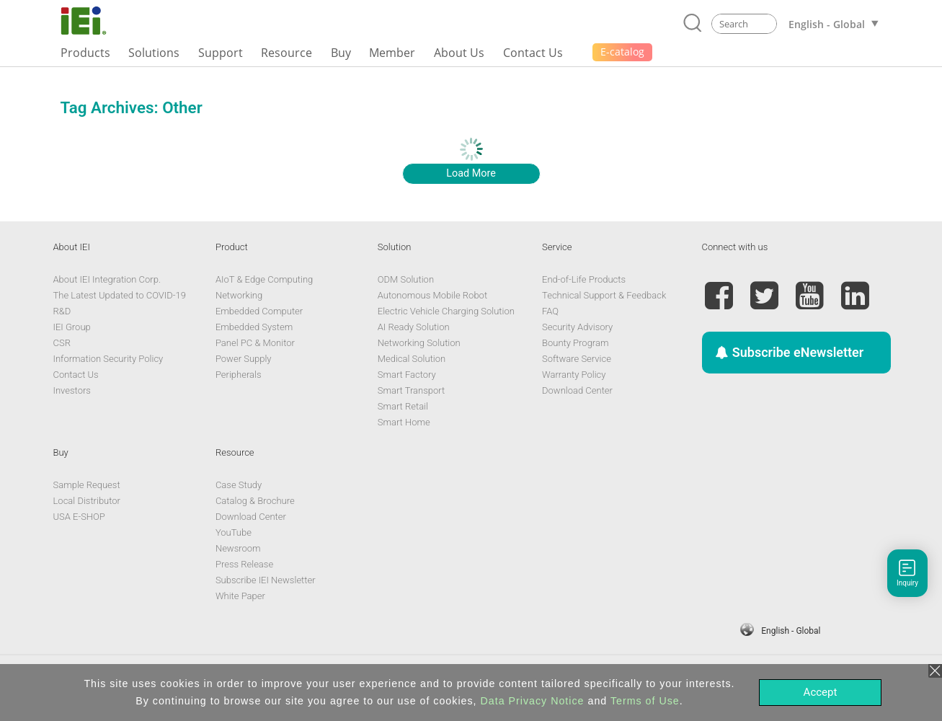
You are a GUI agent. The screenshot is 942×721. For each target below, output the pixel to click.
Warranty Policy (573, 374)
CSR (62, 342)
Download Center (577, 390)
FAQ (550, 311)
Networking (238, 295)
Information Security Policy (108, 358)
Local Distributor (86, 500)
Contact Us (76, 374)
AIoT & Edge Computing (264, 279)
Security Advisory (577, 327)
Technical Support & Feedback (604, 295)
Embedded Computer (259, 311)
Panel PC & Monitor (255, 342)
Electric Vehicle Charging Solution (446, 311)
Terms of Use (645, 701)
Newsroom (238, 548)
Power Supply (243, 358)
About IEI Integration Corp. (107, 279)
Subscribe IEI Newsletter (265, 580)
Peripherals (238, 374)
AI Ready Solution (414, 327)
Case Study (238, 484)
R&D (62, 311)
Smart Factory (407, 374)
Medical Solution (411, 358)
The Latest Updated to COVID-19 (119, 295)
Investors (72, 390)
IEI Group (72, 327)
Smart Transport (411, 390)
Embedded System (254, 327)
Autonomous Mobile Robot (432, 295)
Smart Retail (403, 406)
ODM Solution (406, 279)
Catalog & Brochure (255, 500)
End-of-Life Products (584, 279)
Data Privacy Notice (533, 701)
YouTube (233, 532)
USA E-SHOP (79, 516)
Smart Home (404, 422)
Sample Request (86, 484)
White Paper (240, 595)
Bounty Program (575, 342)
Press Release (244, 564)
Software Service (576, 358)
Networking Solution (419, 342)
